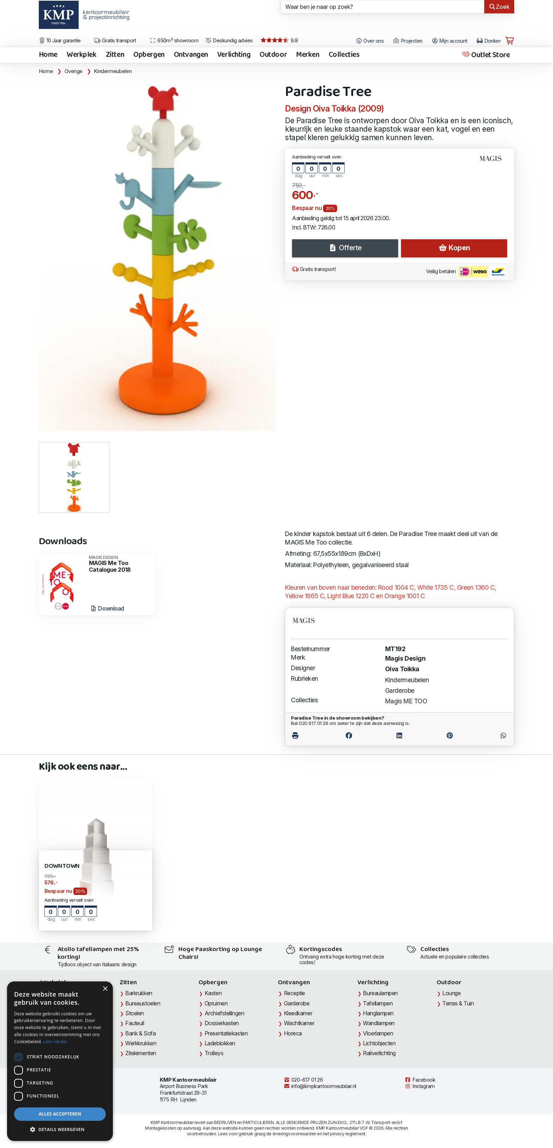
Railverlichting (379, 1053)
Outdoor (273, 55)
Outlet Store (485, 55)
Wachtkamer (299, 1023)
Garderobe (399, 690)
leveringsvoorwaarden (294, 1133)
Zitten (115, 55)
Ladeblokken (220, 1043)
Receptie (294, 993)
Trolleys (214, 1053)
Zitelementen (140, 1053)
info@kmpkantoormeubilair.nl (320, 1086)
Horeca (293, 1033)
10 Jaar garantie (60, 40)
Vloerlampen (378, 1033)
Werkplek (82, 55)
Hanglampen (378, 1013)
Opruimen (216, 1003)
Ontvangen (191, 55)
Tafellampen (378, 1003)
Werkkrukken (140, 1043)
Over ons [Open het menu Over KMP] (370, 41)
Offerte (344, 248)
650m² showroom (174, 40)
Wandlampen (379, 1023)
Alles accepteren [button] (60, 1114)
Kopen (454, 248)
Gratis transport (115, 40)
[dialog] (60, 1061)
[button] (60, 1129)
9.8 (279, 40)
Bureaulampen (380, 993)
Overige (74, 71)
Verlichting (233, 55)
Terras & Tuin (458, 1003)
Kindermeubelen (113, 71)
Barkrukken (138, 993)
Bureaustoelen (142, 1003)
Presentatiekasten (226, 1033)
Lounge (451, 993)
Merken (307, 55)
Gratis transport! (314, 269)
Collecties (344, 55)
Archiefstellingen (224, 1013)
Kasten (213, 993)
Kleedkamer (298, 1013)
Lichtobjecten (379, 1043)
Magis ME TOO (406, 701)
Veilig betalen (466, 271)
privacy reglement (347, 1133)
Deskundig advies (229, 40)
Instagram (420, 1086)
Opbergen (149, 55)
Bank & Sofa (140, 1033)
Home (48, 55)
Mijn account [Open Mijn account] (449, 41)
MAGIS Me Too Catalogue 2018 (120, 564)
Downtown (62, 866)
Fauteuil (134, 1023)
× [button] (105, 989)
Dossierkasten (222, 1023)
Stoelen (134, 1013)
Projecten (408, 41)
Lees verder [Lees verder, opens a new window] (55, 1042)
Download (107, 608)
